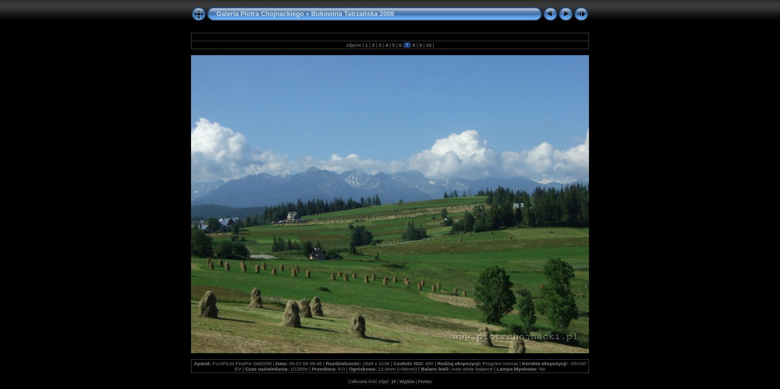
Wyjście (406, 381)
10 (429, 45)
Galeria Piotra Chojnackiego (260, 13)
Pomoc (425, 381)
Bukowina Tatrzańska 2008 (352, 13)
